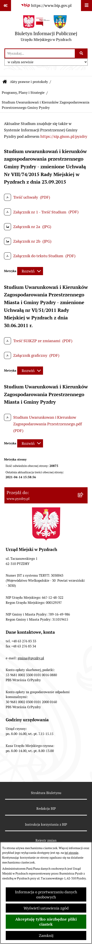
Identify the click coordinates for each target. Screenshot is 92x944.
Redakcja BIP (46, 808)
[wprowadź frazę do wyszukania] (39, 53)
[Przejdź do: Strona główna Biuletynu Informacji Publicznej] (4, 81)
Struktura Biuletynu (46, 793)
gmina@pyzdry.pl (31, 658)
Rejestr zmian (46, 840)
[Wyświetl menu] (86, 5)
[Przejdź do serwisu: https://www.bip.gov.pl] (46, 5)
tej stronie (71, 853)
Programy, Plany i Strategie (23, 92)
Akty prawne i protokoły (29, 81)
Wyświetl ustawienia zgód (46, 908)
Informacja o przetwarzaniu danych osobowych (46, 894)
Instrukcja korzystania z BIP (46, 824)
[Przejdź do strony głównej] (46, 29)
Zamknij (46, 935)
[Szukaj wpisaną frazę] (81, 53)
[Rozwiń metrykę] (30, 271)
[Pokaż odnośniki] (5, 5)
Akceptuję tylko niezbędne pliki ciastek (46, 922)
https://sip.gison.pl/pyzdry (63, 136)
